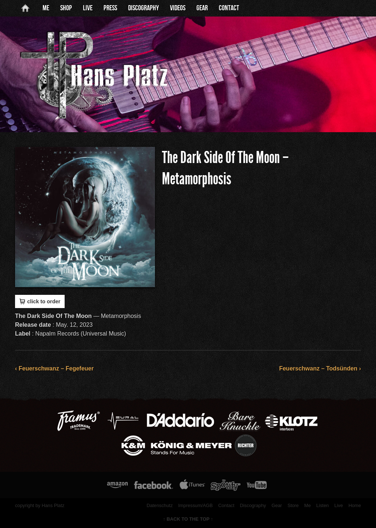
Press (110, 8)
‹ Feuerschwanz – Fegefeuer (54, 368)
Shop (66, 8)
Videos (177, 8)
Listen (322, 505)
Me (46, 8)
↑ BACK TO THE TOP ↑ (188, 519)
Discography (143, 8)
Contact (229, 8)
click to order (39, 301)
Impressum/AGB (195, 505)
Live (88, 8)
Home (354, 505)
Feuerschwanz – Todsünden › (320, 368)
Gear (202, 8)
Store (293, 505)
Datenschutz (160, 505)
